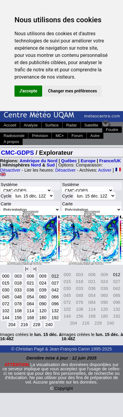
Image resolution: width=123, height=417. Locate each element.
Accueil (10, 125)
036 (30, 290)
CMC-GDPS (17, 152)
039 (42, 290)
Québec (69, 160)
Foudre (112, 129)
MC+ (59, 135)
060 (42, 296)
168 (30, 317)
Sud (50, 165)
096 (55, 303)
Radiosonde (14, 135)
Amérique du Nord (39, 160)
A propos (11, 141)
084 (30, 303)
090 (42, 303)
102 (5, 310)
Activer (105, 170)
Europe (88, 160)
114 (30, 310)
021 (30, 283)
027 (55, 283)
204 (11, 324)
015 (5, 283)
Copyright (64, 388)
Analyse (31, 125)
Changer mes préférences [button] (72, 91)
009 (42, 276)
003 (18, 276)
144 (5, 317)
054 (30, 296)
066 (55, 296)
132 (55, 310)
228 (36, 324)
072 (5, 303)
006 (30, 276)
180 (42, 317)
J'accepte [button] (28, 91)
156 (18, 317)
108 (18, 310)
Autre (95, 135)
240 (48, 324)
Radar (71, 125)
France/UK (110, 160)
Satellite (91, 125)
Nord (36, 165)
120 (42, 310)
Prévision (40, 135)
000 (5, 276)
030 (5, 290)
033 (18, 290)
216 (24, 324)
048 (18, 296)
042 (55, 290)
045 (5, 296)
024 (42, 283)
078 (18, 303)
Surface (52, 125)
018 (18, 283)
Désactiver (10, 170)
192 (55, 317)
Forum (77, 135)
